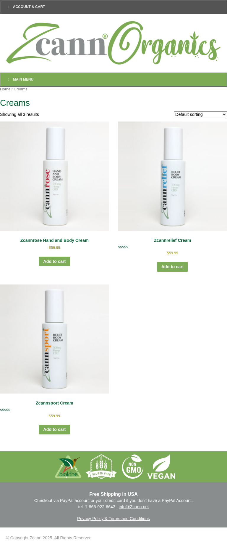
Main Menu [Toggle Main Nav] (19, 79)
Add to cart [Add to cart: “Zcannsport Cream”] (54, 429)
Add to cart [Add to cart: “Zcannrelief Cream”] (172, 266)
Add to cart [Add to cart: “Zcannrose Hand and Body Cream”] (54, 261)
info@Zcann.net (134, 506)
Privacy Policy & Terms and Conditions (113, 518)
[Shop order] (200, 114)
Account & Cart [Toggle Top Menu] (25, 7)
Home (5, 89)
